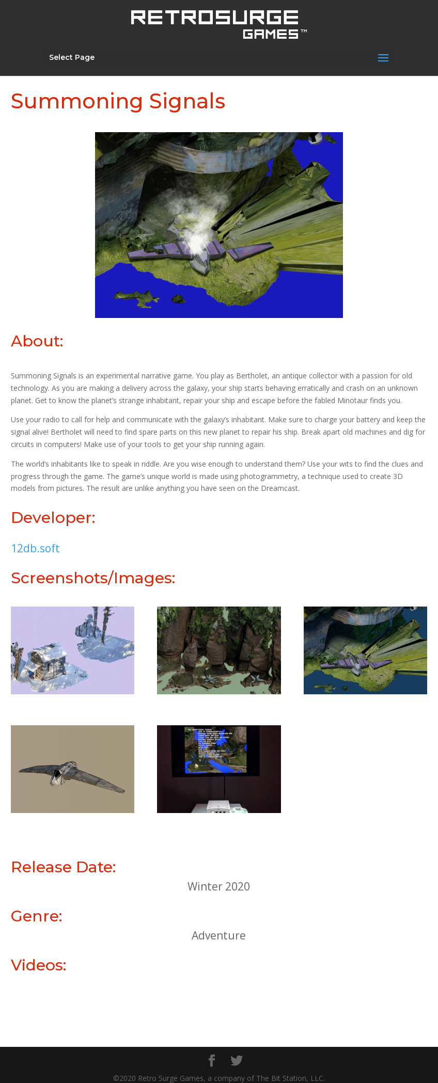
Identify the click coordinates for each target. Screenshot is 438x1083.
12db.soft (35, 548)
